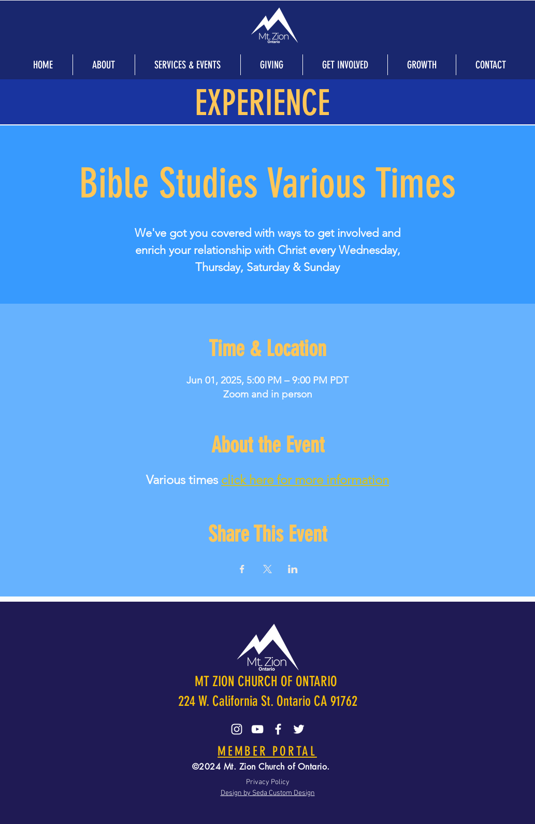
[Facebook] (278, 729)
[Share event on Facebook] (242, 569)
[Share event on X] (267, 569)
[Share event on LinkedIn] (293, 569)
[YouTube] (257, 729)
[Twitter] (299, 729)
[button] (104, 64)
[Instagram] (236, 729)
